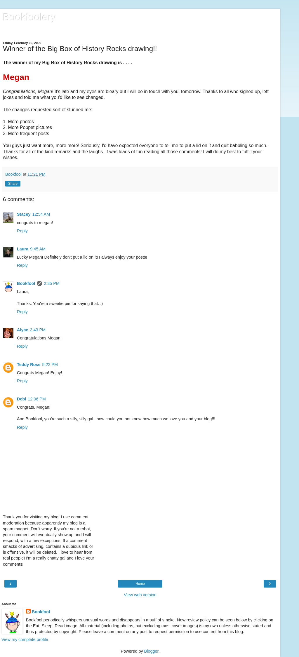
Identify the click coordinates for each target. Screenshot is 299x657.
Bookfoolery (29, 17)
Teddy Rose (29, 364)
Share (13, 184)
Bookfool (26, 283)
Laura (22, 249)
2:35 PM (52, 283)
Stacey (23, 214)
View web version (140, 594)
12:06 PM (37, 399)
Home (140, 584)
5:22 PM (50, 364)
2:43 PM (38, 329)
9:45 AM (38, 249)
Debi (21, 399)
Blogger (151, 651)
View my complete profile (24, 639)
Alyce (22, 329)
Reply (22, 231)
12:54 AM (41, 214)
